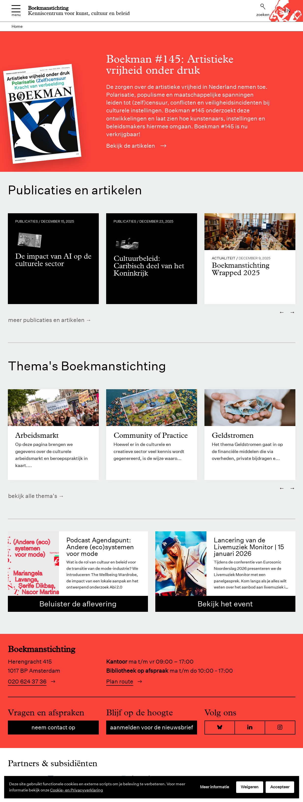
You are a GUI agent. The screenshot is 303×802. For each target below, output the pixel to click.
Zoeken (263, 10)
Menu (16, 11)
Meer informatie (214, 787)
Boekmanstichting (48, 8)
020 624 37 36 (27, 681)
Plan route (119, 681)
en (287, 10)
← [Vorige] (282, 312)
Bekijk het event (225, 604)
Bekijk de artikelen (136, 145)
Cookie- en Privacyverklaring (76, 790)
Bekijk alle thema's (32, 496)
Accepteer (279, 787)
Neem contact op (53, 727)
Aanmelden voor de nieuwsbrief (151, 727)
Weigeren (250, 787)
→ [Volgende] (292, 312)
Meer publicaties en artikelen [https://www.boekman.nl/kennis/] (46, 320)
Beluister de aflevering (77, 604)
